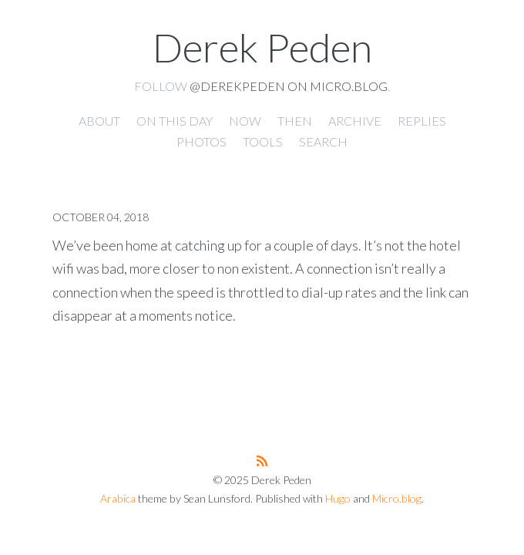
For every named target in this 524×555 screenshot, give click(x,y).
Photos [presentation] (201, 141)
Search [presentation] (323, 141)
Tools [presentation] (263, 141)
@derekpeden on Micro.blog (289, 86)
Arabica (118, 498)
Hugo (338, 498)
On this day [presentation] (174, 120)
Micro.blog (397, 498)
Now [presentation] (245, 120)
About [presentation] (99, 120)
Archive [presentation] (354, 120)
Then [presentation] (294, 120)
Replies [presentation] (422, 120)
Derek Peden (262, 47)
